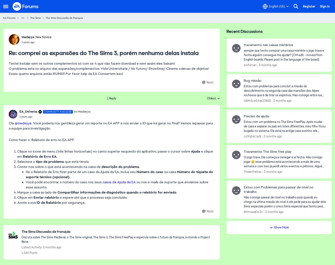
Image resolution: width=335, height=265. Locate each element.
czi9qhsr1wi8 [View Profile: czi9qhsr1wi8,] (252, 136)
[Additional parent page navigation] (22, 18)
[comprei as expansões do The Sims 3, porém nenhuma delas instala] (36, 42)
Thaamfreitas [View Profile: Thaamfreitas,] (253, 172)
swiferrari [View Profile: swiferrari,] (250, 65)
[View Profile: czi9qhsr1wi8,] (236, 119)
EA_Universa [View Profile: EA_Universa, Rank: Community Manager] (28, 112)
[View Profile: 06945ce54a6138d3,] (236, 84)
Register (309, 6)
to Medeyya (82, 112)
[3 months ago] (267, 65)
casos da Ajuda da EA (119, 182)
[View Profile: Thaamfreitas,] (236, 155)
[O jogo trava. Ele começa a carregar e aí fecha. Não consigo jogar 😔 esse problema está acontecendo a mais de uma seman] (285, 162)
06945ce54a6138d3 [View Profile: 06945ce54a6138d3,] (257, 101)
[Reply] (208, 82)
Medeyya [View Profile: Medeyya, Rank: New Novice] (28, 37)
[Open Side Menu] (5, 6)
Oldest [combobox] (213, 98)
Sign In (325, 6)
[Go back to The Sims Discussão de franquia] (119, 232)
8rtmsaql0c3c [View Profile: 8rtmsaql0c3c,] (253, 212)
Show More (279, 227)
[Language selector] (276, 6)
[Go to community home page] (26, 6)
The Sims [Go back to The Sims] (35, 18)
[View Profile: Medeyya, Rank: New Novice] (14, 39)
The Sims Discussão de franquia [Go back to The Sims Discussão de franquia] (64, 18)
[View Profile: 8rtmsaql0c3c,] (236, 190)
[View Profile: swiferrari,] (236, 48)
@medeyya (23, 123)
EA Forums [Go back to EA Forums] (9, 18)
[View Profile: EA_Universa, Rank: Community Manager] (13, 114)
